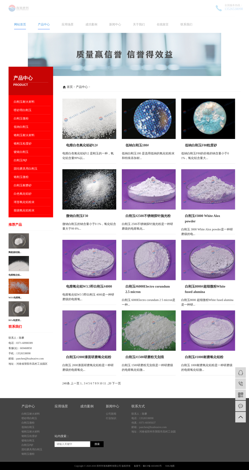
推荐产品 (15, 224)
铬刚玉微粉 (21, 177)
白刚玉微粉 (21, 118)
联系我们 (15, 326)
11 (104, 383)
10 (101, 383)
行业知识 (111, 441)
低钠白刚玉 (21, 126)
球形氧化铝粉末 (24, 202)
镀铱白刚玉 (21, 151)
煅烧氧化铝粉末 (24, 210)
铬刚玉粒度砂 (23, 143)
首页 (70, 86)
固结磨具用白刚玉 (26, 168)
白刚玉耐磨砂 (23, 185)
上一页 (75, 383)
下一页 (116, 383)
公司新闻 (111, 436)
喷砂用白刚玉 (23, 110)
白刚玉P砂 (20, 160)
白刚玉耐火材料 (24, 101)
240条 (66, 383)
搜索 (97, 466)
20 (109, 383)
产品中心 (82, 86)
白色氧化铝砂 (23, 193)
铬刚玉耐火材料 (24, 135)
